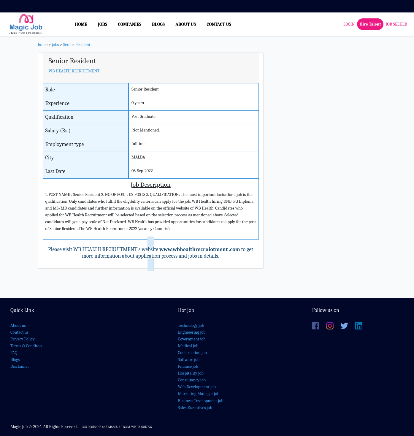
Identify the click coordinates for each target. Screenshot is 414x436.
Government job (192, 339)
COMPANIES (129, 24)
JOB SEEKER (396, 24)
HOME (81, 24)
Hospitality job (191, 373)
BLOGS (158, 24)
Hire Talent (370, 24)
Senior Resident (77, 44)
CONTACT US (219, 24)
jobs (55, 44)
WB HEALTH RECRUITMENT (74, 71)
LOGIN (349, 24)
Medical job (188, 345)
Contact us (19, 332)
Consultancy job (192, 380)
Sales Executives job (195, 407)
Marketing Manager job (198, 393)
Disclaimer (19, 366)
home (43, 44)
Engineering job (192, 332)
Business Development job (200, 400)
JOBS (102, 24)
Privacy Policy (22, 339)
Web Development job (197, 386)
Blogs (15, 359)
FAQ (13, 352)
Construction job (192, 352)
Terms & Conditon (26, 345)
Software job (189, 359)
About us (18, 325)
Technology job (191, 325)
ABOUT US (185, 24)
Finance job (188, 366)
